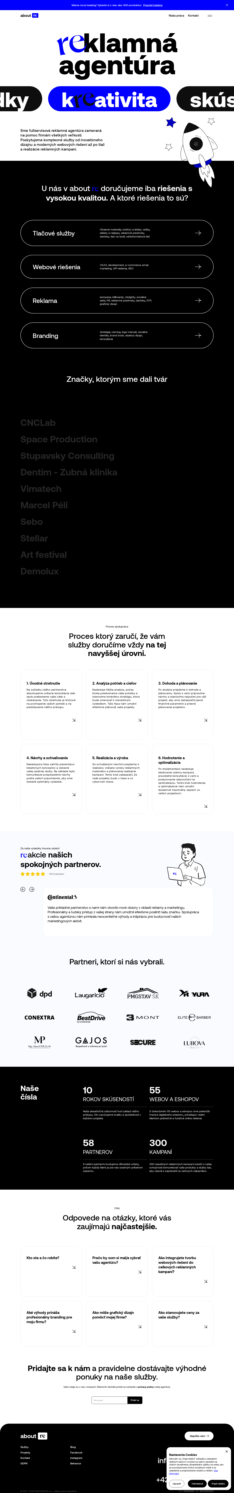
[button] (210, 15)
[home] (29, 15)
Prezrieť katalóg (153, 5)
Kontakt (193, 15)
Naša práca (176, 15)
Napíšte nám (197, 1436)
